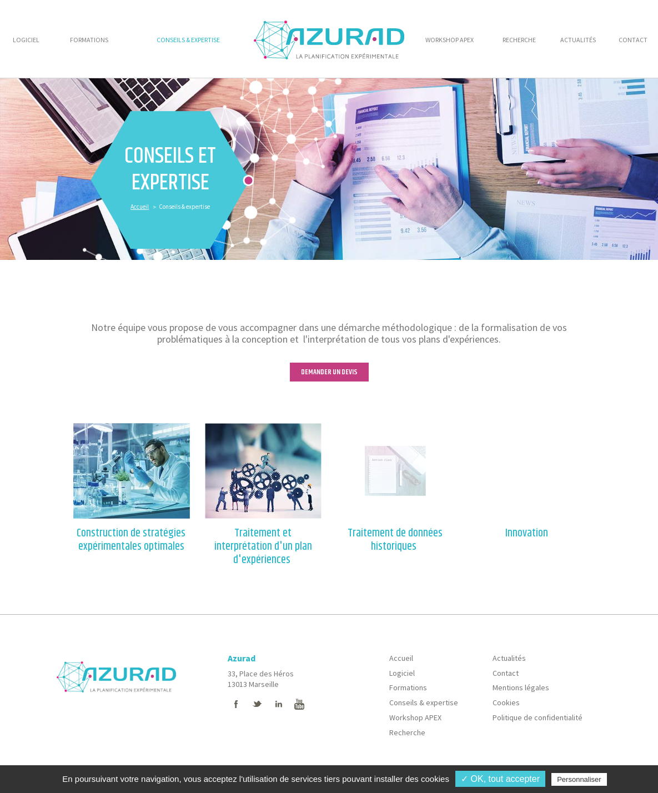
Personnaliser (579, 779)
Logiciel (402, 673)
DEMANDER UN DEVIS (329, 372)
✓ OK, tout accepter (500, 779)
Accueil (139, 206)
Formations (408, 687)
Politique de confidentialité (537, 717)
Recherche (407, 732)
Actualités (509, 658)
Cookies (506, 702)
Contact (506, 673)
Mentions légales (521, 687)
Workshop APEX (415, 717)
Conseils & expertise (423, 702)
